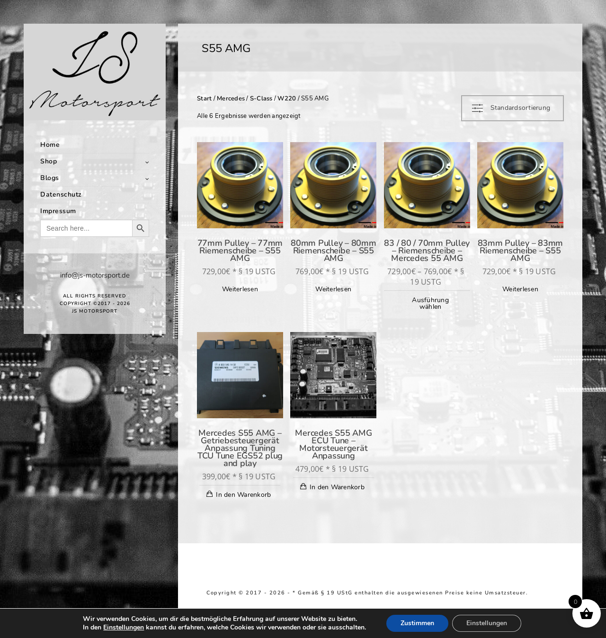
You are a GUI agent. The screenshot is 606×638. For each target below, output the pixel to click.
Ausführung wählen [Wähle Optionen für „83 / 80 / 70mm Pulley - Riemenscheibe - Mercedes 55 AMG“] (430, 303)
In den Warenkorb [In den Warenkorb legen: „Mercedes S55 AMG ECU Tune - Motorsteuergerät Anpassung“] (337, 487)
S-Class (261, 98)
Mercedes (231, 98)
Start (204, 98)
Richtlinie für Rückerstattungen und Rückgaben (322, 599)
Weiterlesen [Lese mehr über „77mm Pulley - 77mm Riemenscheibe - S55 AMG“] (240, 289)
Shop (48, 161)
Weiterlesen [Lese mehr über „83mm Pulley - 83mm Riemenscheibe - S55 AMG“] (520, 289)
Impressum (58, 211)
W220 (286, 98)
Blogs (49, 177)
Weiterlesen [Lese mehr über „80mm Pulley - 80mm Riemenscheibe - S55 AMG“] (333, 289)
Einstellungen (123, 627)
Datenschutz (61, 194)
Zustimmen (417, 623)
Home (50, 144)
